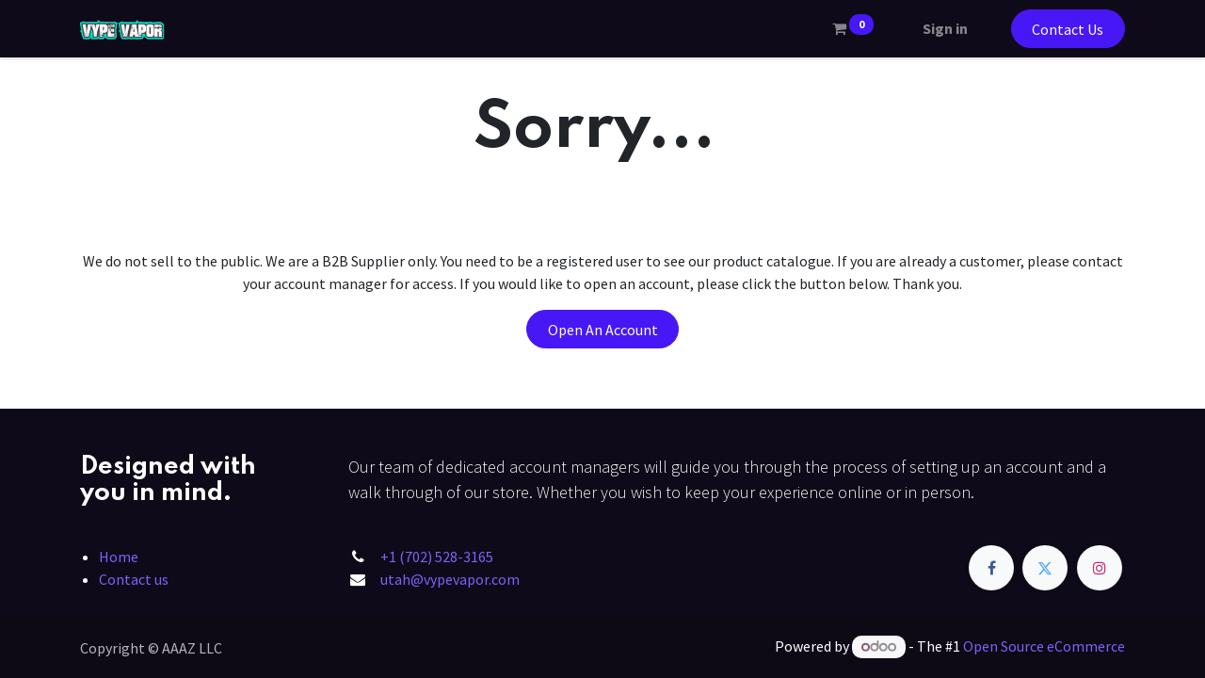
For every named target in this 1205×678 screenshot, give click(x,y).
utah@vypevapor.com (450, 579)
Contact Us (1067, 29)
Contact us (134, 579)
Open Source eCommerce (1044, 646)
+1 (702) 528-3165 (436, 556)
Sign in (945, 28)
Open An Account (603, 329)
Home (118, 556)
